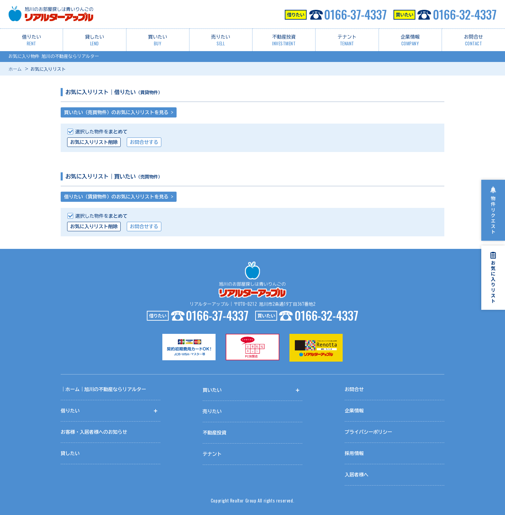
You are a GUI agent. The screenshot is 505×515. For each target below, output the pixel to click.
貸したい (94, 41)
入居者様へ (356, 474)
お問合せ (473, 41)
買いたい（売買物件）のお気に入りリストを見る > (118, 112)
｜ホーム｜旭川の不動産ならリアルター (103, 389)
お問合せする (144, 142)
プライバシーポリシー (368, 432)
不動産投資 (284, 41)
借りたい (31, 41)
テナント (347, 41)
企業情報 (410, 41)
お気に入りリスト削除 (94, 142)
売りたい (220, 41)
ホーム (15, 69)
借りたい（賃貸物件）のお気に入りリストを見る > (118, 196)
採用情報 (354, 453)
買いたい (157, 41)
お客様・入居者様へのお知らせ (94, 432)
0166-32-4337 (445, 14)
